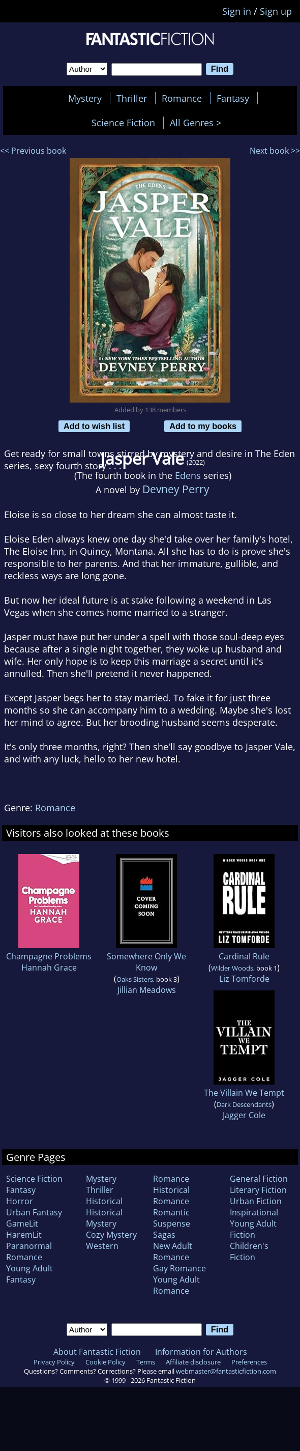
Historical (104, 1201)
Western (102, 1245)
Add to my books (202, 426)
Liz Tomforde (244, 978)
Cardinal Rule (244, 956)
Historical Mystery (104, 1218)
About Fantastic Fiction (97, 1351)
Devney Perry (175, 488)
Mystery (85, 98)
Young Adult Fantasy (29, 1274)
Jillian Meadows (146, 989)
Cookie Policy (105, 1362)
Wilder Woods (232, 968)
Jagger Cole (244, 1115)
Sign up (276, 11)
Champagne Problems (49, 956)
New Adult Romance (172, 1251)
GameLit (22, 1223)
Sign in (236, 11)
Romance (182, 98)
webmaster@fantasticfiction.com (226, 1371)
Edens (188, 475)
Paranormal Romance (29, 1251)
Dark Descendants (244, 1104)
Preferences (249, 1362)
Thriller (131, 98)
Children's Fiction (249, 1251)
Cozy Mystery (111, 1234)
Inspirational (254, 1212)
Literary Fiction (258, 1190)
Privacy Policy (54, 1362)
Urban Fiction (256, 1201)
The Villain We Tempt (244, 1092)
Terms (145, 1362)
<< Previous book (33, 150)
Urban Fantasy (34, 1212)
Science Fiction (123, 123)
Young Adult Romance (176, 1285)
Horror (19, 1201)
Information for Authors (201, 1351)
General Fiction (259, 1178)
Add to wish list (94, 426)
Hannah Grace (49, 967)
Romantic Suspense (171, 1218)
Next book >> (275, 150)
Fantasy (233, 98)
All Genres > (198, 123)
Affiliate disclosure (193, 1362)
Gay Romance (179, 1268)
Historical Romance (171, 1195)
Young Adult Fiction (253, 1229)
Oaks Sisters (134, 979)
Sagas (164, 1234)
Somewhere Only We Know (146, 962)
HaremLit (24, 1234)
